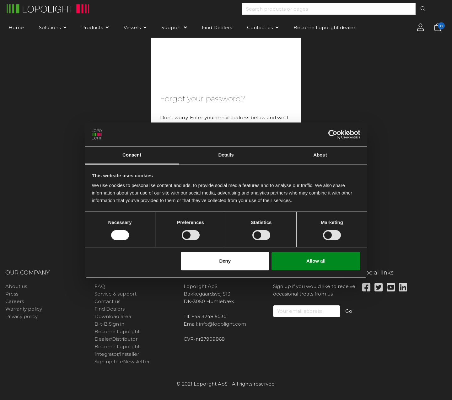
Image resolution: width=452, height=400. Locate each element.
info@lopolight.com (222, 324)
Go (348, 311)
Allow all (316, 261)
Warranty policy (23, 309)
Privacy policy (21, 316)
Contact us (260, 27)
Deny (225, 261)
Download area (112, 316)
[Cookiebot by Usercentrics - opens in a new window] (332, 134)
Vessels (132, 27)
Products (92, 27)
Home (16, 27)
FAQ (99, 286)
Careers (14, 301)
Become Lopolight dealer (324, 27)
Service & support (115, 294)
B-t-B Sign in (109, 324)
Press (11, 294)
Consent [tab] (131, 155)
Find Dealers (217, 27)
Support (171, 27)
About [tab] (320, 155)
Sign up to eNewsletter (122, 362)
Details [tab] (226, 155)
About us (16, 286)
